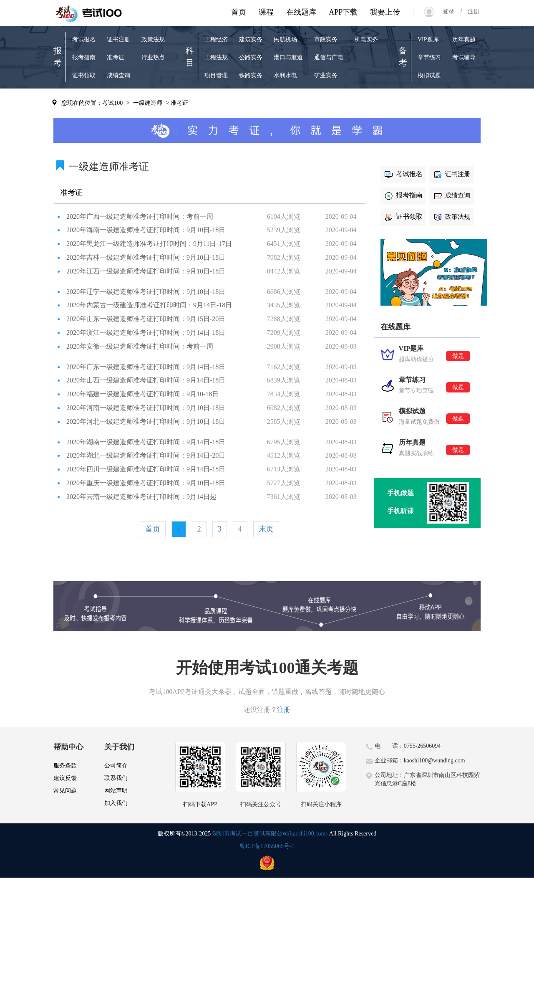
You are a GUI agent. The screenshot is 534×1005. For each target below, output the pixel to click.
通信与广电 (328, 57)
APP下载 (343, 12)
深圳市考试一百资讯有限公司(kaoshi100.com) (269, 833)
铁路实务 (250, 75)
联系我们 (116, 778)
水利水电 (285, 75)
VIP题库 (428, 39)
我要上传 (385, 12)
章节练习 (429, 57)
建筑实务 (250, 39)
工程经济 (216, 39)
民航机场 (285, 39)
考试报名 (84, 39)
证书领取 (84, 75)
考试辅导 (464, 57)
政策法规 (153, 39)
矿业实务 (326, 75)
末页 (266, 529)
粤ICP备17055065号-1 (266, 846)
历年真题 (464, 39)
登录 (451, 11)
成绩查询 (118, 75)
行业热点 (153, 57)
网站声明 (116, 790)
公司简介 (116, 765)
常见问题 (65, 790)
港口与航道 (288, 57)
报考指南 (84, 57)
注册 (470, 11)
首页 (238, 12)
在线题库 (301, 12)
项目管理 (216, 75)
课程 (266, 12)
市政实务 (326, 39)
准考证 (115, 57)
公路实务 (250, 57)
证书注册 (118, 39)
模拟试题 (429, 75)
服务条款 (65, 765)
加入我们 (116, 803)
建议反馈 (65, 778)
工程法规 (216, 57)
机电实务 (366, 39)
